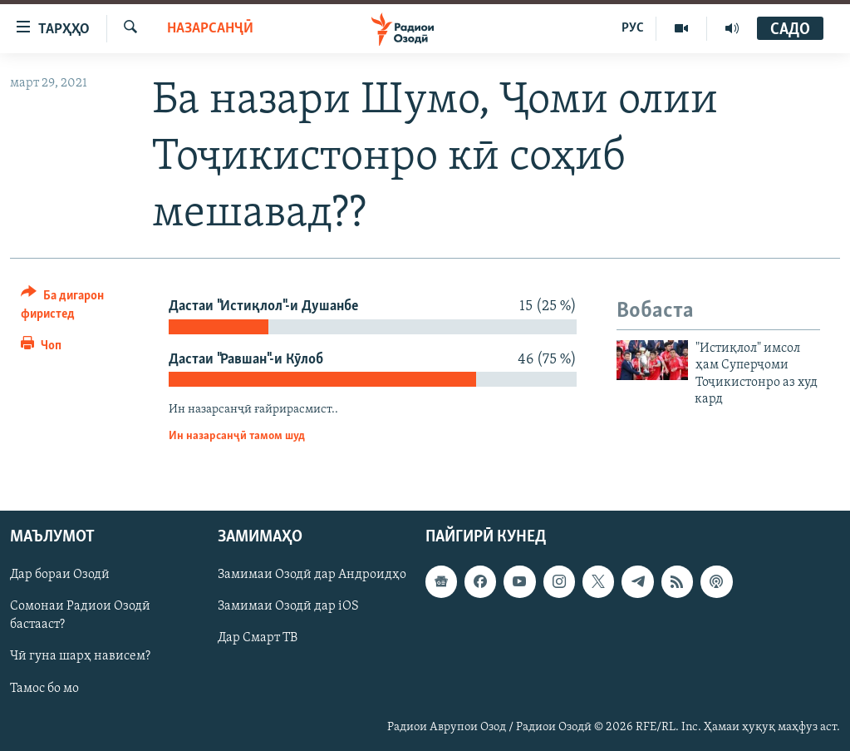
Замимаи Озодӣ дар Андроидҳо (312, 574)
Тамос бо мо (44, 687)
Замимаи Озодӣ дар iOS (288, 606)
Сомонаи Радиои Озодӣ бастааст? (80, 615)
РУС (633, 28)
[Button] (80, 307)
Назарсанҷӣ (210, 29)
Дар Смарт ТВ (257, 638)
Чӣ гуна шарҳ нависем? (80, 656)
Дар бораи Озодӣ (60, 574)
